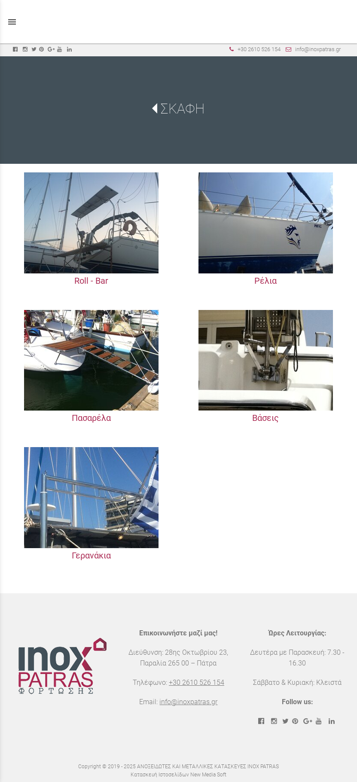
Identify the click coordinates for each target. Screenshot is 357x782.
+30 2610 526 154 (259, 49)
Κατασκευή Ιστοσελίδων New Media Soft (178, 775)
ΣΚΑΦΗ (182, 109)
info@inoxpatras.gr (318, 49)
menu (12, 22)
